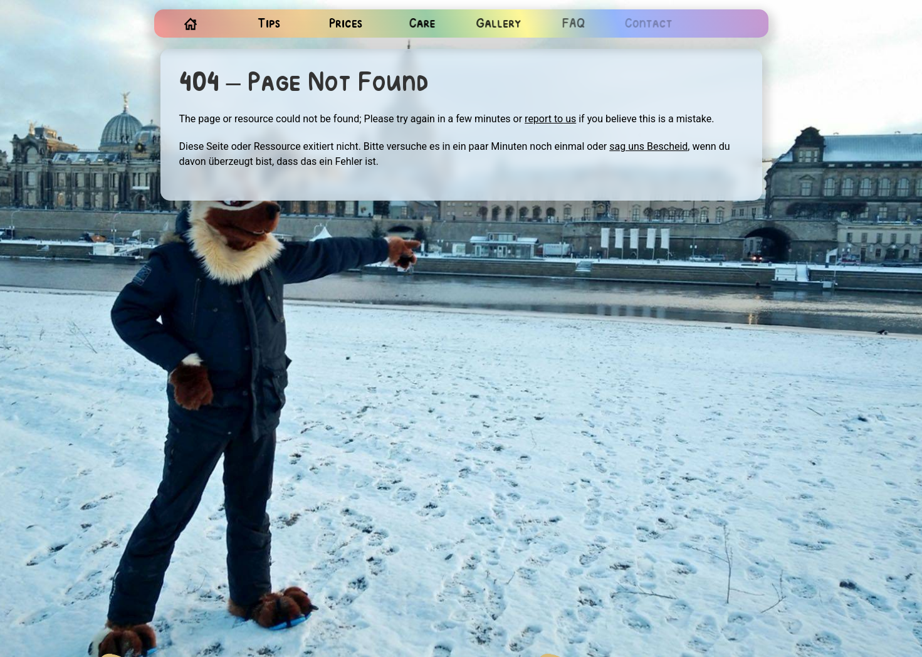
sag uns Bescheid (648, 146)
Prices (345, 24)
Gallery (497, 24)
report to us (550, 119)
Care (421, 24)
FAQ (571, 24)
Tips (269, 24)
